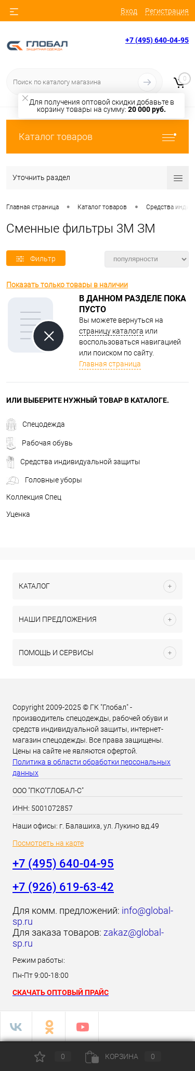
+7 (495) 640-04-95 (157, 40)
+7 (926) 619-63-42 (63, 887)
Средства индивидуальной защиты (73, 461)
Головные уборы (44, 480)
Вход (129, 11)
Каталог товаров (97, 137)
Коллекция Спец (33, 497)
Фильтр (36, 258)
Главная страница (110, 364)
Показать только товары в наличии (67, 284)
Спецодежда (35, 424)
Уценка (18, 514)
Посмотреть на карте (48, 843)
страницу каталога (111, 331)
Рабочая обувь (39, 443)
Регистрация (167, 11)
